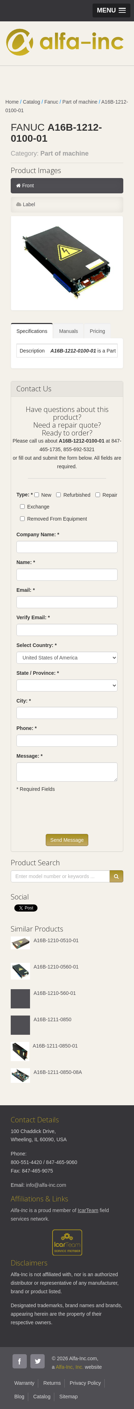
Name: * (25, 562)
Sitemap (68, 1396)
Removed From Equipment (53, 519)
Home (12, 102)
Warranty (24, 1383)
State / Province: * (37, 673)
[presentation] (70, 816)
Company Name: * (37, 534)
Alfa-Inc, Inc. (70, 1367)
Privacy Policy (85, 1383)
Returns (52, 1383)
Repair (106, 495)
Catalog (31, 102)
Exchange (34, 507)
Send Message (67, 840)
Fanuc (51, 102)
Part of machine (80, 102)
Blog (19, 1396)
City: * (23, 701)
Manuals (68, 331)
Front (25, 185)
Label (25, 204)
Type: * (24, 494)
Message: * (29, 756)
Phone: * (26, 728)
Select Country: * (36, 645)
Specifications (31, 331)
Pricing (97, 331)
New (42, 495)
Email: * (25, 590)
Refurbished (73, 495)
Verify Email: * (33, 617)
